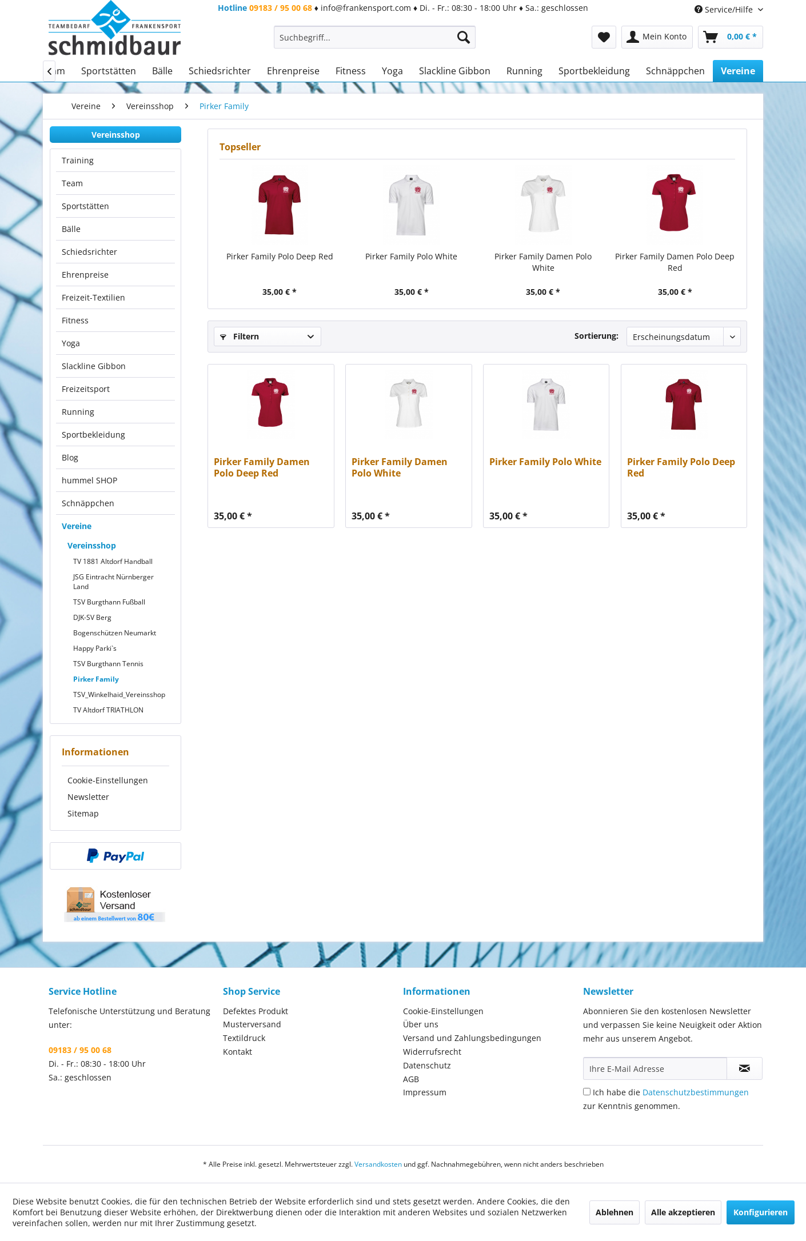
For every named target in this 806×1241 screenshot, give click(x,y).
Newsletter (88, 796)
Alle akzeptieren (683, 1212)
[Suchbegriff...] (375, 37)
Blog (70, 457)
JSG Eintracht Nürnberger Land (113, 581)
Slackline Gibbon (94, 366)
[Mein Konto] (657, 37)
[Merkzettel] (604, 37)
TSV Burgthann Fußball (109, 602)
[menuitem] (375, 37)
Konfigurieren (760, 1212)
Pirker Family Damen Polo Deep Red (675, 262)
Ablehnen (614, 1212)
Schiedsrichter (89, 251)
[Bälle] (162, 71)
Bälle (71, 228)
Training (78, 160)
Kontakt (237, 1051)
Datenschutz (427, 1065)
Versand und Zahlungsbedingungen (472, 1037)
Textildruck (244, 1037)
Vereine (76, 526)
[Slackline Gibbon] (454, 71)
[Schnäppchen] (675, 71)
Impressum (424, 1092)
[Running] (524, 71)
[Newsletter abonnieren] (745, 1068)
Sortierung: (596, 335)
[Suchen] (464, 37)
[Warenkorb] (730, 37)
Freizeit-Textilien (93, 297)
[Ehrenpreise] (293, 71)
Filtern (239, 336)
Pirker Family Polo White (411, 256)
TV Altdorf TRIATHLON (108, 710)
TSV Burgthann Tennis (108, 663)
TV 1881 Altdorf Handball (113, 561)
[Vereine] (738, 71)
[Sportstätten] (108, 71)
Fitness (75, 320)
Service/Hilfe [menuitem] (725, 9)
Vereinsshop (115, 134)
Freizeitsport (86, 388)
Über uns (420, 1024)
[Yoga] (392, 71)
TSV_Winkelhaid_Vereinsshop (119, 694)
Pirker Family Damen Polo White (543, 262)
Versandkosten (378, 1164)
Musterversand (252, 1024)
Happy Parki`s (95, 648)
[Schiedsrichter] (220, 71)
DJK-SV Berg (92, 617)
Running (78, 411)
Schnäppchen (88, 503)
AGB (411, 1079)
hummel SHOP (89, 480)
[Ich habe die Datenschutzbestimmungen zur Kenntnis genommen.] (586, 1091)
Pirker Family (96, 679)
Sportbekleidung (93, 434)
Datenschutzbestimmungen (696, 1092)
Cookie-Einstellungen (107, 780)
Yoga (71, 343)
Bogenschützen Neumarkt (114, 633)
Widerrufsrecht (432, 1051)
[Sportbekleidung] (594, 71)
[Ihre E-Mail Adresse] (655, 1068)
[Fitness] (351, 71)
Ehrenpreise (85, 274)
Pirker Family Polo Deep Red (279, 256)
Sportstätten (85, 206)
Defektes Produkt (255, 1011)
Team (72, 183)
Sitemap (83, 813)
